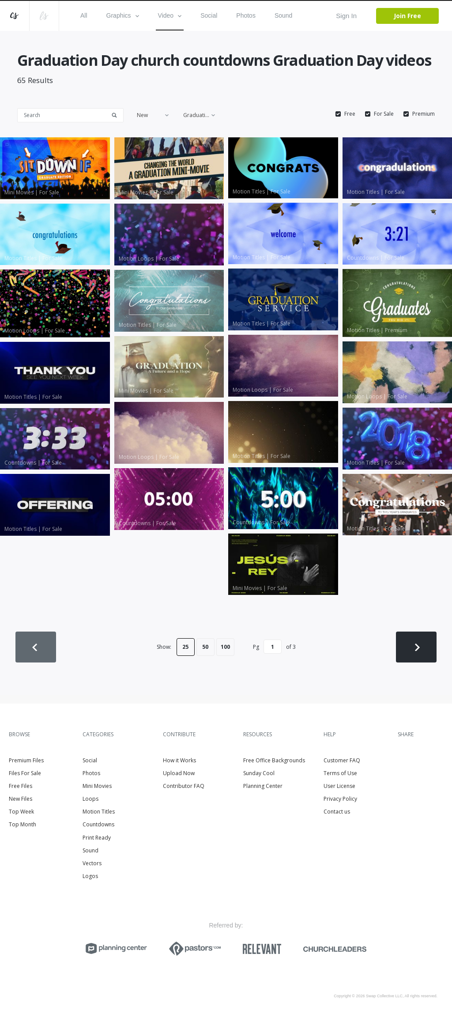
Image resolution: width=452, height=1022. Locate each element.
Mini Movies (97, 786)
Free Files (20, 786)
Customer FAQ (342, 760)
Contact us (337, 811)
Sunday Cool (259, 773)
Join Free (407, 15)
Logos (90, 876)
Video (170, 15)
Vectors (92, 863)
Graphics (122, 15)
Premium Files (26, 760)
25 (185, 647)
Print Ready (97, 837)
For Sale (384, 114)
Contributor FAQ (183, 786)
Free (349, 114)
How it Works (179, 760)
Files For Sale (25, 773)
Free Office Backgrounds (274, 760)
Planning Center (262, 786)
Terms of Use (340, 773)
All (83, 15)
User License (339, 786)
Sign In (346, 15)
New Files (20, 798)
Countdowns (98, 824)
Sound (283, 15)
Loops (90, 798)
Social (208, 15)
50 (205, 647)
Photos (246, 15)
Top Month (22, 824)
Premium (423, 114)
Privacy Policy (340, 798)
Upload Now (179, 773)
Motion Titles (99, 811)
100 (225, 647)
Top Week (21, 811)
